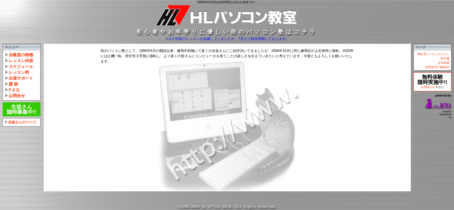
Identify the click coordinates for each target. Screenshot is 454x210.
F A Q (14, 90)
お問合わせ (428, 87)
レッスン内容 (21, 60)
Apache (446, 111)
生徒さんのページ (22, 122)
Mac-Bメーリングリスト (433, 54)
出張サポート (21, 78)
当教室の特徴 (21, 54)
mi (450, 117)
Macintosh (445, 114)
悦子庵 (445, 58)
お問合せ (17, 95)
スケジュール (21, 66)
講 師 (13, 84)
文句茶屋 (443, 62)
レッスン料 (19, 72)
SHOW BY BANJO (437, 67)
